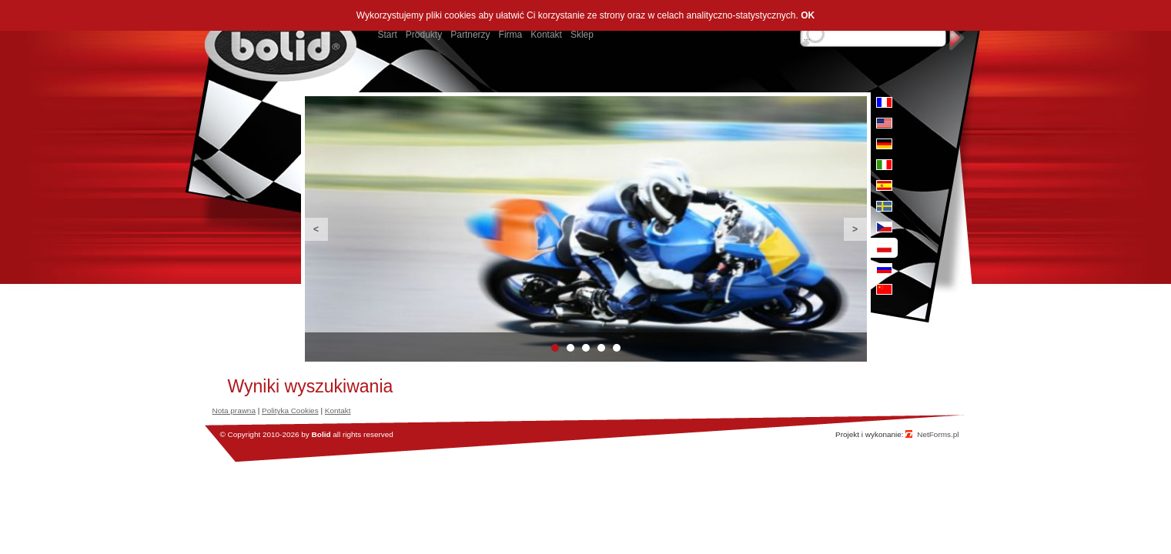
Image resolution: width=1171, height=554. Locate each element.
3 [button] (586, 348)
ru (884, 269)
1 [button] (555, 348)
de (884, 144)
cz (884, 227)
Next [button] (855, 229)
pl (884, 248)
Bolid (321, 434)
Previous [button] (316, 229)
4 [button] (601, 348)
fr (884, 102)
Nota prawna (234, 410)
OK (808, 15)
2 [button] (570, 348)
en (884, 123)
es (884, 185)
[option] (586, 229)
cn (884, 289)
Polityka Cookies (290, 410)
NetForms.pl (938, 434)
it (884, 165)
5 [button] (617, 348)
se (884, 206)
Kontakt (338, 410)
